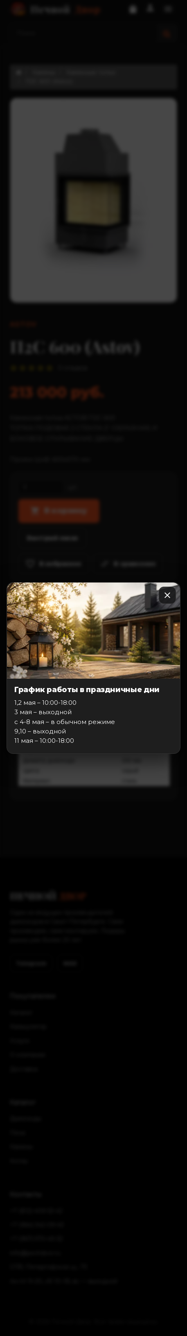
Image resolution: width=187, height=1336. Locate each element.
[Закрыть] (167, 595)
